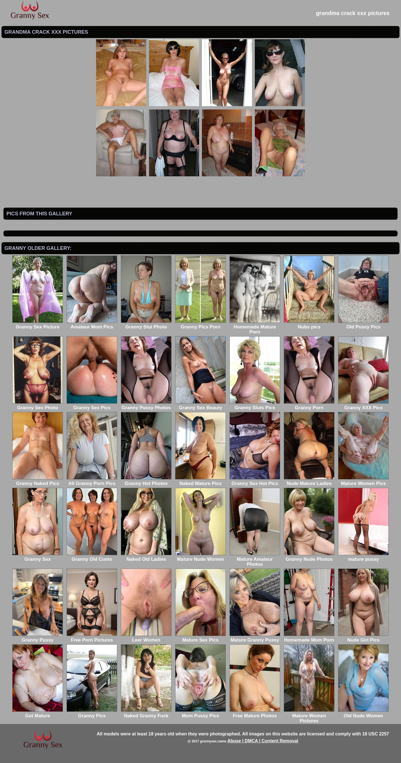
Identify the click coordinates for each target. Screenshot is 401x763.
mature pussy (363, 557)
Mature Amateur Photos (254, 559)
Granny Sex (37, 557)
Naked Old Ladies (146, 557)
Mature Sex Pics (200, 637)
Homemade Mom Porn (309, 637)
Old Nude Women (363, 713)
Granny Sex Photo (37, 405)
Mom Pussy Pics (200, 713)
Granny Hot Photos (146, 481)
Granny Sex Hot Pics (254, 481)
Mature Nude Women (200, 557)
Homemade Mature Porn (254, 327)
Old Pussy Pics (363, 324)
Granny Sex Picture (37, 324)
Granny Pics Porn (200, 324)
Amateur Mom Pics (92, 324)
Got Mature (37, 713)
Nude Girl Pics (363, 637)
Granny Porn (309, 405)
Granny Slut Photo (146, 324)
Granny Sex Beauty (200, 405)
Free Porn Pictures (92, 637)
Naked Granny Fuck (146, 713)
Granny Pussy (37, 637)
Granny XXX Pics (363, 405)
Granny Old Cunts (92, 557)
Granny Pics (92, 713)
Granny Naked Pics (37, 481)
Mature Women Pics (363, 481)
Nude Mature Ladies (309, 481)
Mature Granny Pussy (254, 637)
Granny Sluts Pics (254, 405)
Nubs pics (309, 324)
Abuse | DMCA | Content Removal (262, 740)
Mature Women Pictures (309, 715)
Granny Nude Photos (309, 557)
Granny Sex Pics (92, 405)
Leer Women (146, 637)
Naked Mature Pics (200, 481)
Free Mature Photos (254, 713)
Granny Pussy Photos (146, 405)
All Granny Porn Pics (92, 481)
